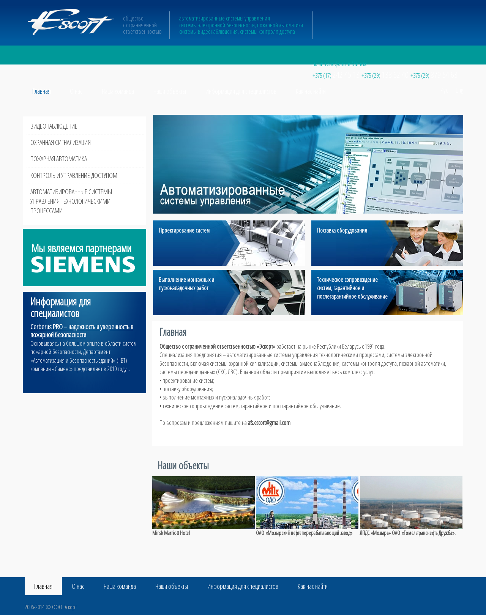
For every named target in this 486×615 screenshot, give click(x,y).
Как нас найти (311, 91)
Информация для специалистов (240, 91)
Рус (444, 89)
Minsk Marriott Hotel (171, 532)
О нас (76, 91)
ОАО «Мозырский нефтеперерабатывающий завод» (304, 532)
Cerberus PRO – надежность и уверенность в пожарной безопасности (81, 331)
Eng (459, 89)
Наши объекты (169, 91)
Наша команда (118, 91)
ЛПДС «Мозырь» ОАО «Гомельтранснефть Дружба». (408, 532)
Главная (41, 91)
